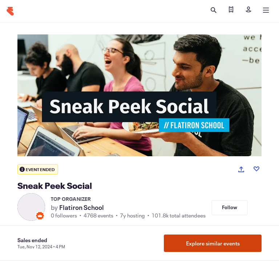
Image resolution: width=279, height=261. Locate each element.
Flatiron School (81, 207)
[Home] (10, 11)
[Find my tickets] (231, 10)
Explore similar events (213, 243)
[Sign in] (248, 10)
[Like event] (256, 169)
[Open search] (213, 10)
